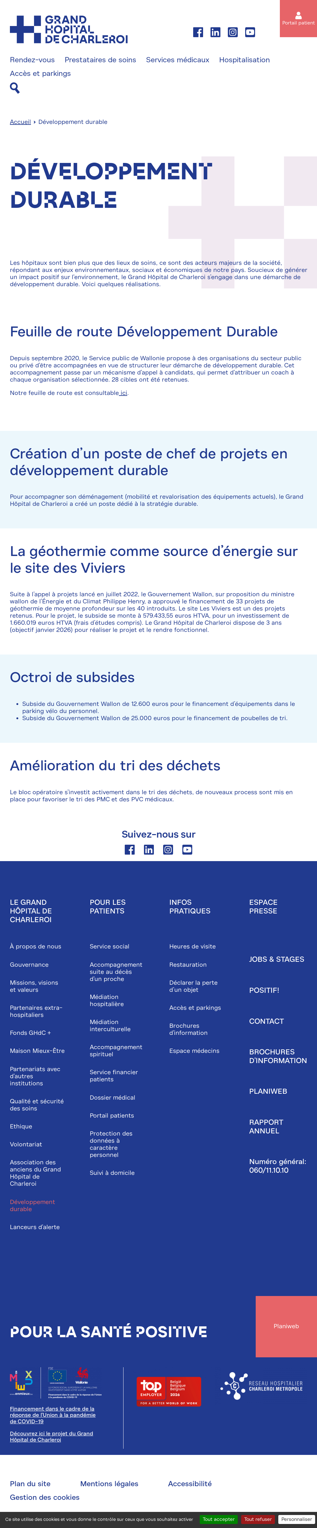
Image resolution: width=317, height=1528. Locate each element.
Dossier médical (112, 1098)
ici (123, 393)
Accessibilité (190, 1485)
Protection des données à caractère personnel (111, 1144)
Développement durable (32, 1205)
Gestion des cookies (45, 1498)
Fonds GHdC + (30, 1033)
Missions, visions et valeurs (34, 986)
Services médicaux (177, 60)
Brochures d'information (188, 1029)
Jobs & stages (276, 960)
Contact (266, 1021)
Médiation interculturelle (110, 1026)
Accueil (20, 122)
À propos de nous (35, 947)
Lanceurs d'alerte (35, 1227)
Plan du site (30, 1485)
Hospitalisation (244, 60)
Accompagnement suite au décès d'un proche (116, 972)
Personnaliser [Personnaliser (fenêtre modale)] (296, 1519)
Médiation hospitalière (107, 1000)
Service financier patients (114, 1076)
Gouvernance (29, 965)
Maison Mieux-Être (37, 1051)
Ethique (21, 1127)
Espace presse (263, 907)
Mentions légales (109, 1485)
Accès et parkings (40, 73)
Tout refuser (258, 1519)
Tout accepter (219, 1519)
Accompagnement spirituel (116, 1051)
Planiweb (268, 1092)
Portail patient (298, 23)
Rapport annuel (266, 1127)
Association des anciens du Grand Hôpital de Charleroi (35, 1173)
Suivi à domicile (112, 1173)
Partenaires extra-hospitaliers (36, 1012)
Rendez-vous (32, 60)
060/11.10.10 (269, 1170)
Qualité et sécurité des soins (37, 1105)
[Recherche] (15, 88)
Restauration (188, 965)
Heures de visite (192, 947)
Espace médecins (194, 1051)
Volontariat (26, 1145)
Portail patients (112, 1116)
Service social (109, 947)
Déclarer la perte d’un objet (193, 986)
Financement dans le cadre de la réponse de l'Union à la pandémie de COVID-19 (53, 1416)
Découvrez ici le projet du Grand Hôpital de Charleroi (51, 1438)
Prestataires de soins (100, 60)
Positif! (264, 991)
